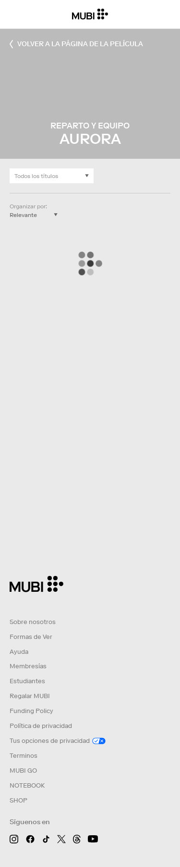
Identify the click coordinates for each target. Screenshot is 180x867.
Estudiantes (27, 681)
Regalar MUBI (30, 696)
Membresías (28, 666)
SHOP (18, 800)
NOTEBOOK (27, 785)
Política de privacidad (41, 726)
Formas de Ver (31, 637)
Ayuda (19, 652)
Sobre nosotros (33, 622)
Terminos (23, 756)
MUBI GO (23, 770)
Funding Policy (31, 711)
